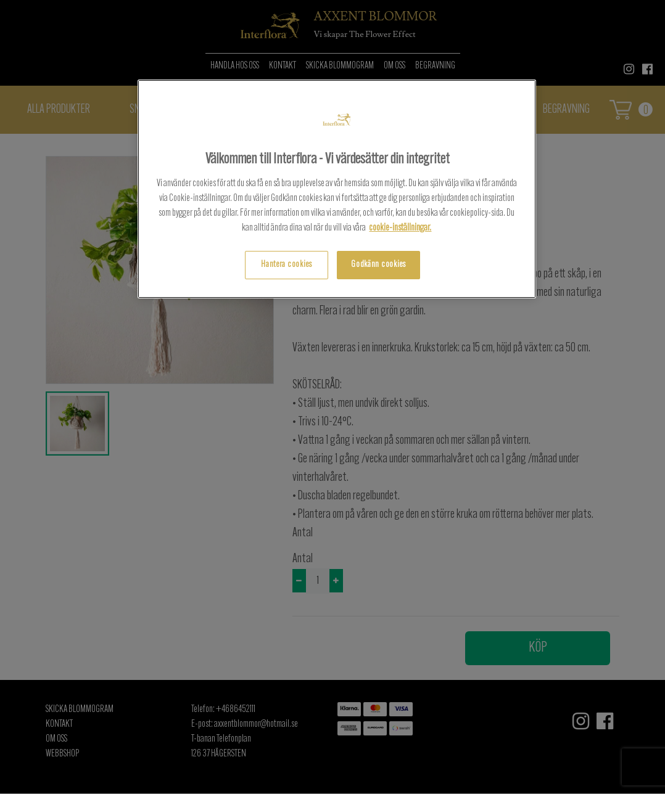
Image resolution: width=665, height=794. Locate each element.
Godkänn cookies (378, 264)
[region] (337, 189)
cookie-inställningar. (400, 228)
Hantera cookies (286, 264)
